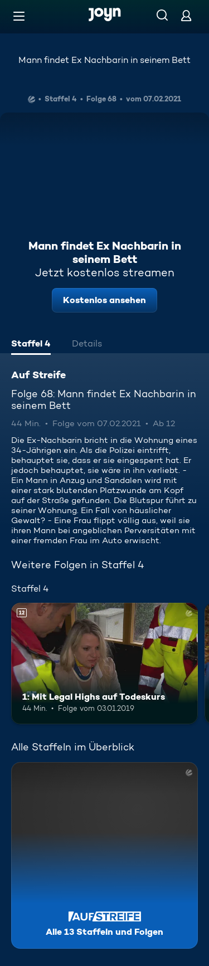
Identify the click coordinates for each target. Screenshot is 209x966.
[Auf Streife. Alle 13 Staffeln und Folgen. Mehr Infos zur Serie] (104, 855)
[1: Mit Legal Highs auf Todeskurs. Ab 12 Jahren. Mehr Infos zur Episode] (104, 663)
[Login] (186, 15)
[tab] (31, 345)
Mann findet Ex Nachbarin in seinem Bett (104, 60)
